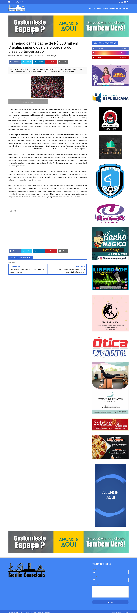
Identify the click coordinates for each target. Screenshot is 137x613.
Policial (119, 8)
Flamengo (52, 56)
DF (95, 8)
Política (126, 8)
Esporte (112, 8)
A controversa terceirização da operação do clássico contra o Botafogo (34, 109)
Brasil (99, 8)
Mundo (105, 8)
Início (90, 8)
